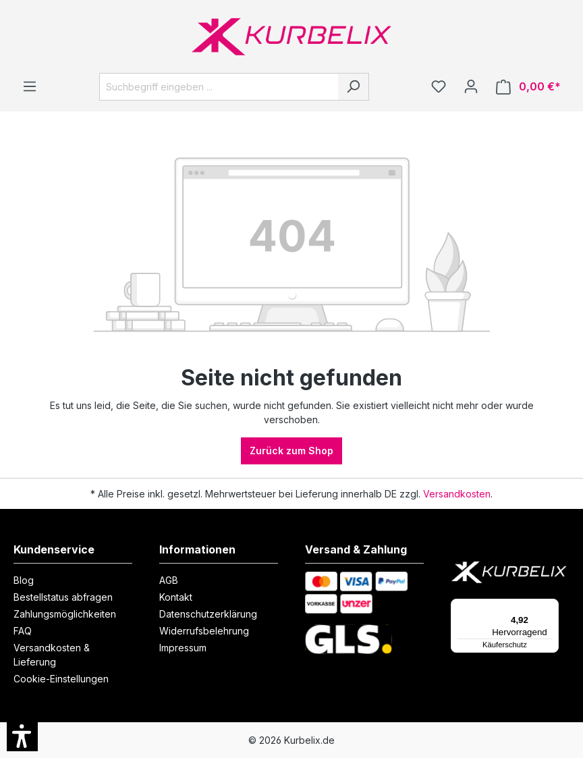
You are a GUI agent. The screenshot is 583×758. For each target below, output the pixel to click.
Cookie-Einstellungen (61, 678)
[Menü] (29, 86)
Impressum (182, 647)
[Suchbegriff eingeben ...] (218, 87)
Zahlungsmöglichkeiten (64, 614)
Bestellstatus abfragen (63, 597)
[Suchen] (353, 87)
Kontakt (175, 597)
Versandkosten (457, 493)
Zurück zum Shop (291, 450)
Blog (23, 580)
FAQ (22, 631)
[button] (22, 735)
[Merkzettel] (438, 86)
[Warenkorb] (528, 87)
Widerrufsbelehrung (204, 631)
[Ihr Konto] (471, 86)
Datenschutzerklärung (208, 614)
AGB (168, 580)
